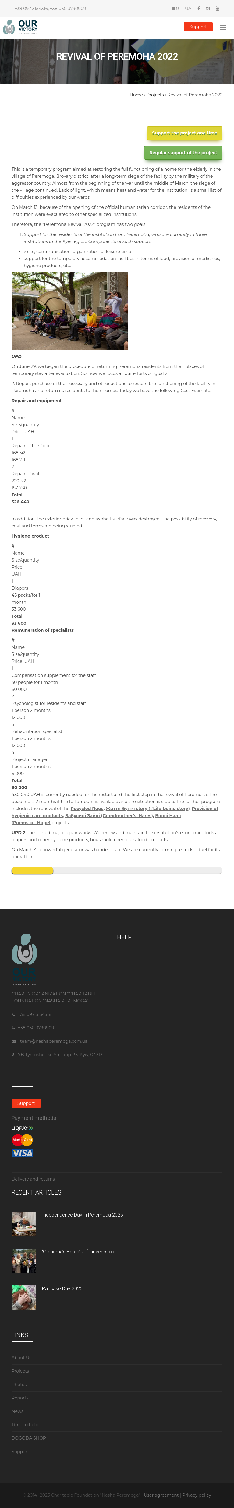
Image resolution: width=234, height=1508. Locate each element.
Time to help (25, 1425)
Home (136, 95)
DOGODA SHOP (29, 1438)
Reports (20, 1398)
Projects (20, 1371)
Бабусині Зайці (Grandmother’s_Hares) (109, 815)
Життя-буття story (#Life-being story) (148, 808)
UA (188, 8)
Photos (19, 1384)
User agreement (162, 1495)
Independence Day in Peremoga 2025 (82, 1215)
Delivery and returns (33, 1179)
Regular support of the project (183, 152)
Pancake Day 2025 (62, 1289)
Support (198, 27)
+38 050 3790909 (68, 8)
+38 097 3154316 (31, 8)
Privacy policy (196, 1495)
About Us (21, 1357)
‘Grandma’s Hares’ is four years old (78, 1252)
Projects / (157, 95)
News (17, 1411)
